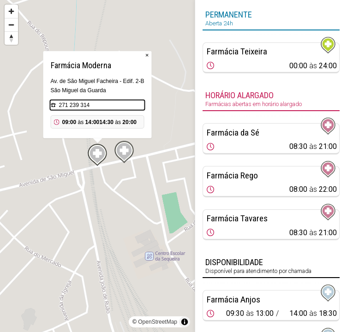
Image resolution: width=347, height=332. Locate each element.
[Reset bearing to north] (11, 38)
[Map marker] (124, 152)
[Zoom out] (11, 24)
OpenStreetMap (157, 322)
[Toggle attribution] (184, 321)
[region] (97, 166)
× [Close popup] (147, 55)
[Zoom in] (11, 11)
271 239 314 (74, 105)
